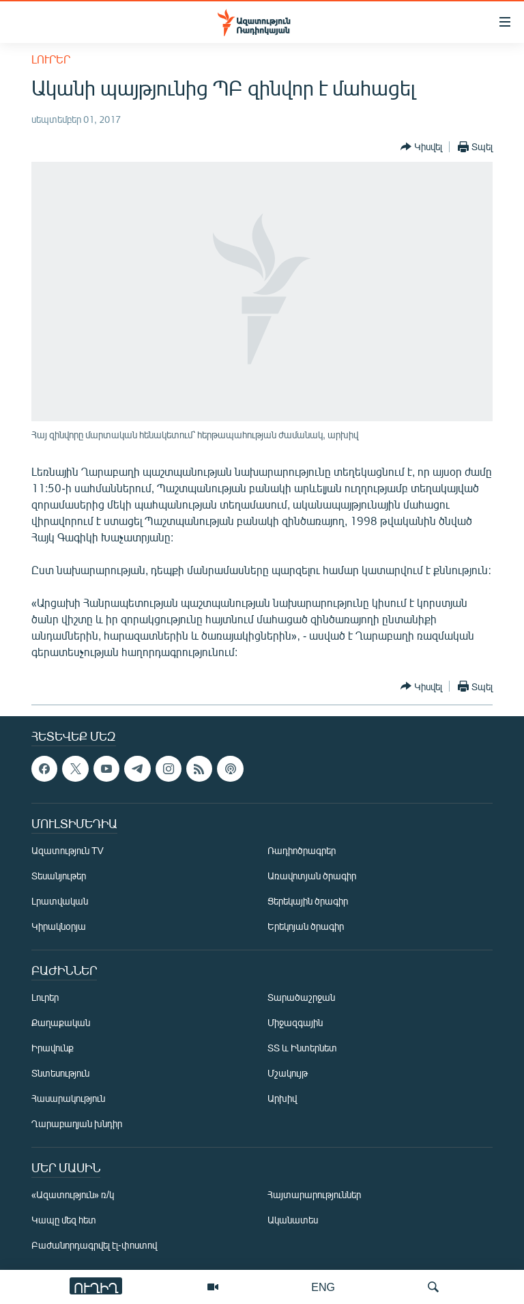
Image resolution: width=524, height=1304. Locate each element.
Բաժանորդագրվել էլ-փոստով (94, 1245)
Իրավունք (52, 1047)
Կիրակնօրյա (58, 926)
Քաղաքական (60, 1022)
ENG (323, 1286)
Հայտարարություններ (314, 1194)
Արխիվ (282, 1098)
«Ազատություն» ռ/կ (72, 1194)
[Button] (421, 147)
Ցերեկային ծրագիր (307, 901)
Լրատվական (59, 901)
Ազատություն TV (67, 850)
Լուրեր (50, 59)
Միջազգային (295, 1022)
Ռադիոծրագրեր (301, 850)
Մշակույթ (287, 1073)
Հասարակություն (68, 1098)
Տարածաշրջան (301, 997)
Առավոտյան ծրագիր (311, 875)
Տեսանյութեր (58, 875)
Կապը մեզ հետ (63, 1219)
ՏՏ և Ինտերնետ (302, 1047)
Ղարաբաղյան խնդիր (76, 1123)
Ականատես (292, 1219)
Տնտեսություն (60, 1073)
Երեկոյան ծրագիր (305, 926)
